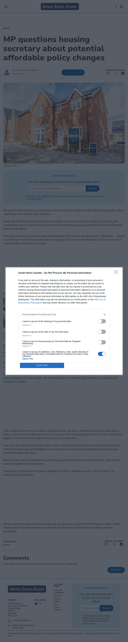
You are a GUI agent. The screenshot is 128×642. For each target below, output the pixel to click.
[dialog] (64, 321)
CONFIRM (42, 365)
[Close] (117, 273)
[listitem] (64, 314)
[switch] (102, 321)
